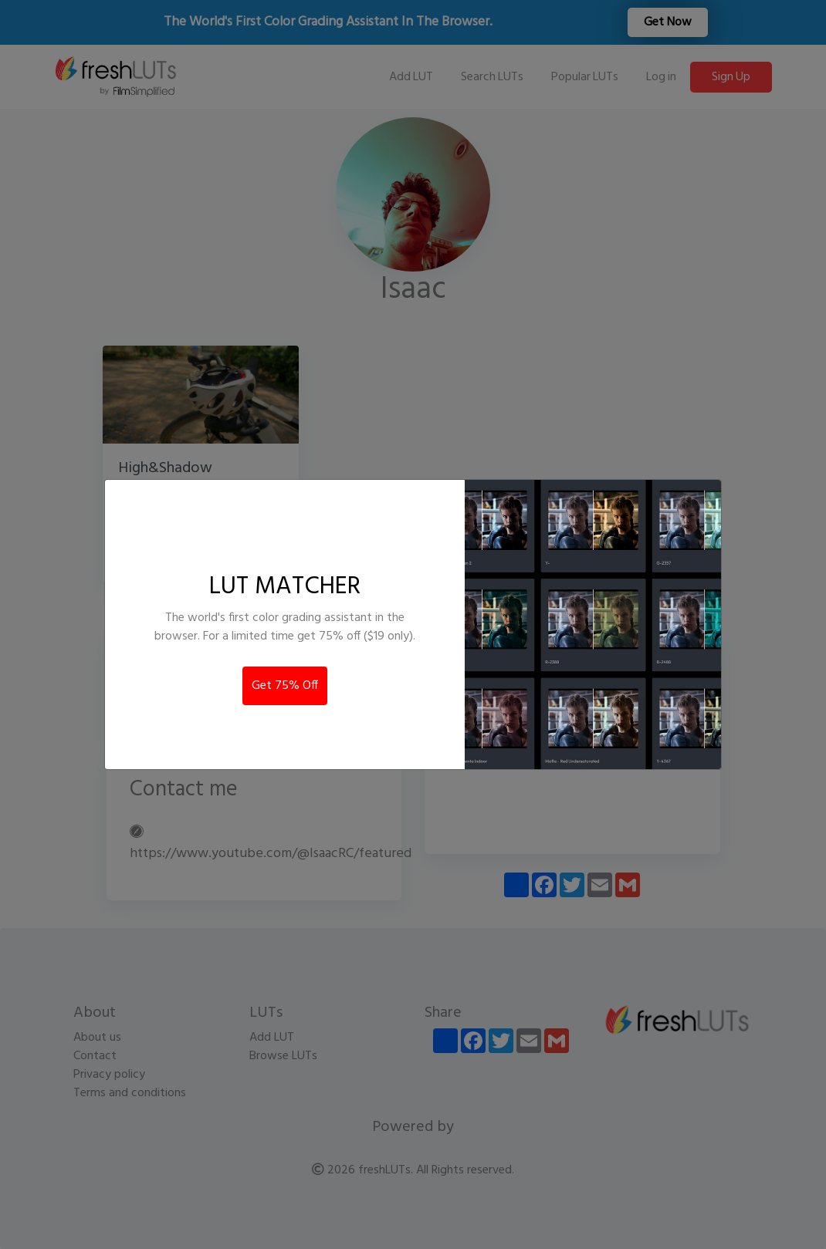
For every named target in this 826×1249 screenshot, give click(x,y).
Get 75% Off (285, 686)
